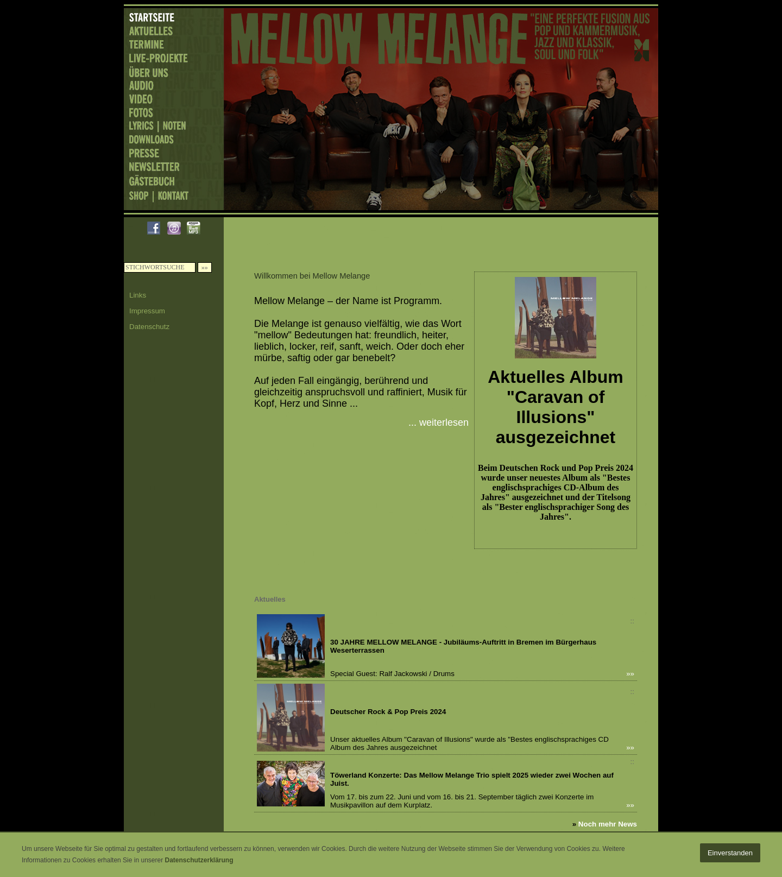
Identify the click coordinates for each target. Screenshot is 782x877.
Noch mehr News (607, 824)
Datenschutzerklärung (199, 860)
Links (137, 295)
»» (630, 674)
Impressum (147, 311)
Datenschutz (149, 327)
